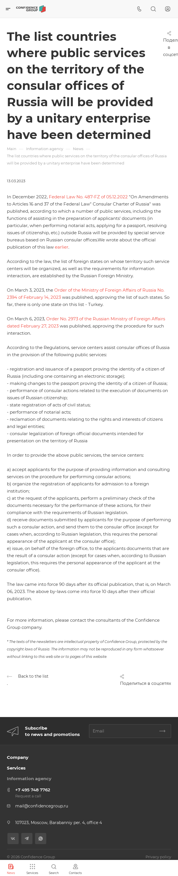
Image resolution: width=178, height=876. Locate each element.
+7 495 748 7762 (32, 789)
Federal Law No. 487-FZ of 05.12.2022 (88, 196)
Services (16, 768)
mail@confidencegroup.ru (41, 806)
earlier (61, 247)
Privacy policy (158, 856)
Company (17, 757)
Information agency (29, 778)
